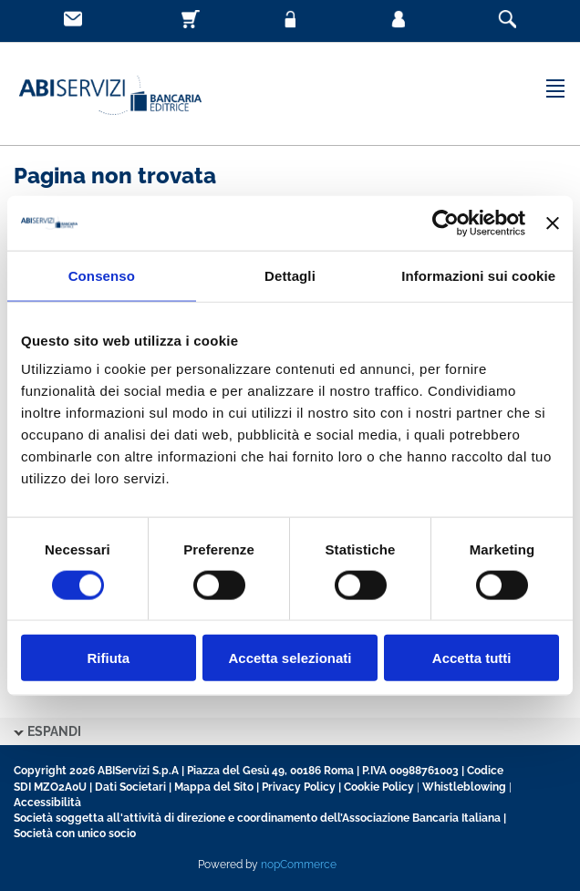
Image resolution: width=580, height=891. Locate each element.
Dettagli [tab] (290, 275)
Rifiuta (108, 658)
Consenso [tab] (101, 275)
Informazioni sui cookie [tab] (478, 275)
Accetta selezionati (289, 658)
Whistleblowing (464, 787)
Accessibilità (47, 802)
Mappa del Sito (214, 787)
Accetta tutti (472, 658)
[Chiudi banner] (552, 222)
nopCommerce (299, 864)
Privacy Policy (299, 787)
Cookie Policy (379, 787)
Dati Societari (130, 787)
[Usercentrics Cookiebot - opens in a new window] (445, 222)
